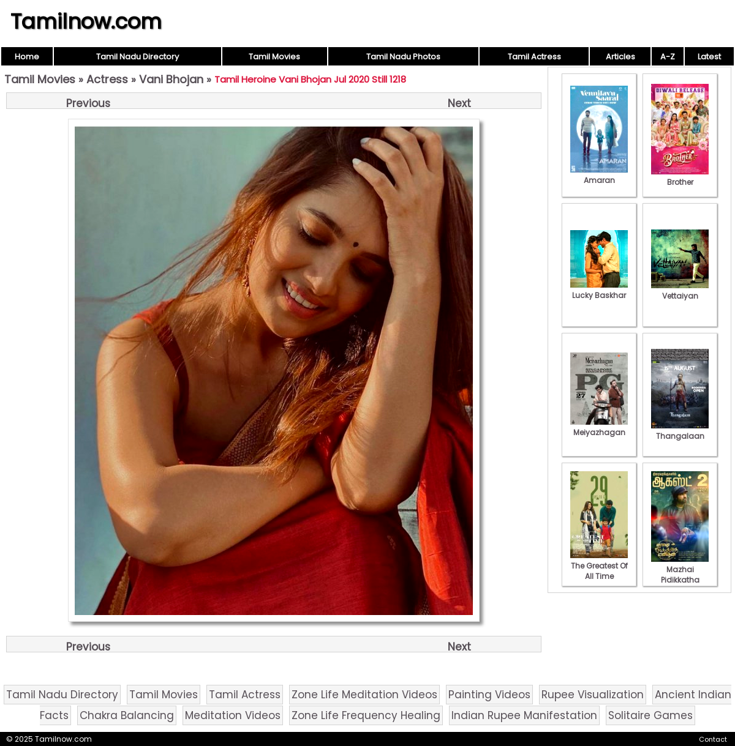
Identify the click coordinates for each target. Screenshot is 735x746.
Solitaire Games (650, 715)
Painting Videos (489, 694)
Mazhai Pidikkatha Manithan (680, 574)
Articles (620, 56)
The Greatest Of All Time (599, 565)
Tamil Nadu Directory (137, 56)
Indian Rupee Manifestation (524, 715)
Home (27, 56)
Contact (713, 739)
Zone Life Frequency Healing (366, 715)
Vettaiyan (680, 290)
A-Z (667, 56)
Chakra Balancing (127, 715)
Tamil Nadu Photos (403, 56)
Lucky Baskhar (599, 290)
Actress (107, 79)
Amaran (599, 175)
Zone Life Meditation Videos (364, 694)
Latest (709, 56)
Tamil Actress (534, 56)
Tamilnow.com (86, 21)
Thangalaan (680, 430)
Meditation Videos (233, 715)
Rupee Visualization (592, 694)
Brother (680, 176)
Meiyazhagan (599, 427)
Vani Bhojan (171, 79)
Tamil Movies (274, 56)
